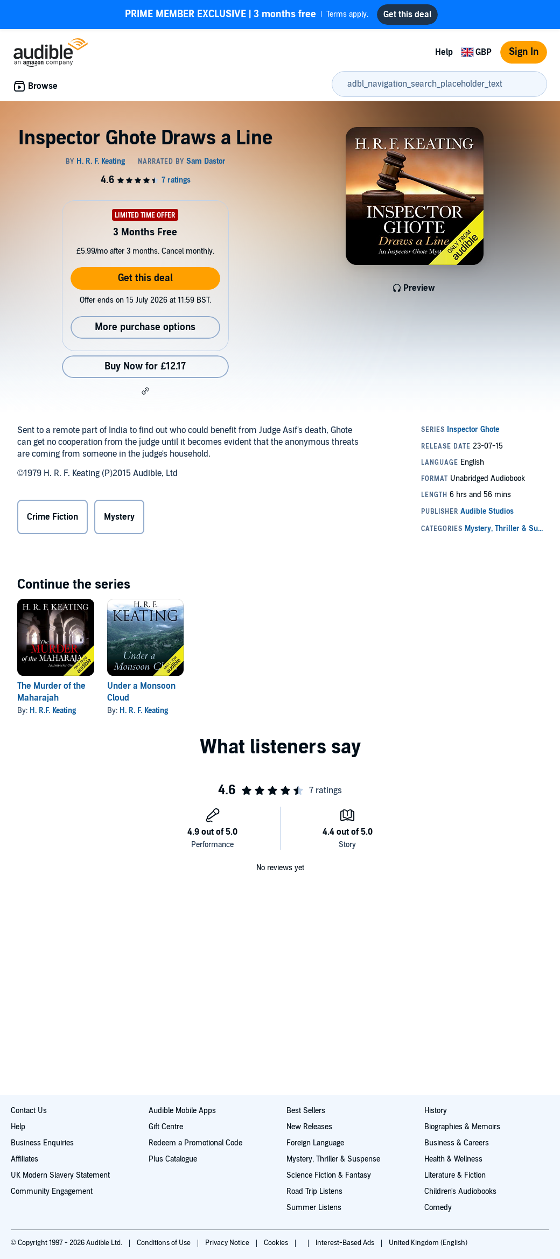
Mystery (119, 517)
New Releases (309, 1126)
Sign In (523, 52)
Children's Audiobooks (460, 1191)
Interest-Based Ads (346, 1243)
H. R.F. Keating (53, 710)
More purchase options (145, 327)
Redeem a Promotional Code (195, 1143)
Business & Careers (456, 1143)
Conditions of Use (164, 1243)
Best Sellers (305, 1110)
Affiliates (24, 1159)
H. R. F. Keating (144, 710)
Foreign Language (315, 1143)
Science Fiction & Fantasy (328, 1175)
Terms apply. (246, 15)
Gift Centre (166, 1126)
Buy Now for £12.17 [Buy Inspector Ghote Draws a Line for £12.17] (145, 366)
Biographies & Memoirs (462, 1126)
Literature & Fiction (455, 1175)
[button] (145, 391)
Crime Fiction (52, 517)
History (435, 1110)
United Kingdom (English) (428, 1243)
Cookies (277, 1243)
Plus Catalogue (173, 1159)
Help (444, 52)
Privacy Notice (228, 1243)
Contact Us (29, 1110)
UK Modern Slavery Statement (60, 1175)
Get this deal (145, 278)
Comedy (438, 1207)
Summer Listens (313, 1207)
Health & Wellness (453, 1159)
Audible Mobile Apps (182, 1110)
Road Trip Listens (314, 1191)
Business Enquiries (42, 1143)
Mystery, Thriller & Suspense (333, 1159)
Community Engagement (52, 1191)
